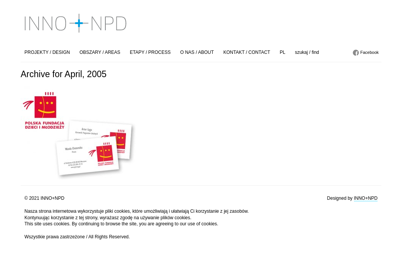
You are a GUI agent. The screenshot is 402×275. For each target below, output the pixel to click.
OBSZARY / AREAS (99, 52)
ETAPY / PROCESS (150, 52)
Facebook (369, 52)
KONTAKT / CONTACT (246, 52)
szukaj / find (307, 52)
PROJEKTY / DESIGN (47, 52)
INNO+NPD (366, 198)
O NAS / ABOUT (197, 52)
